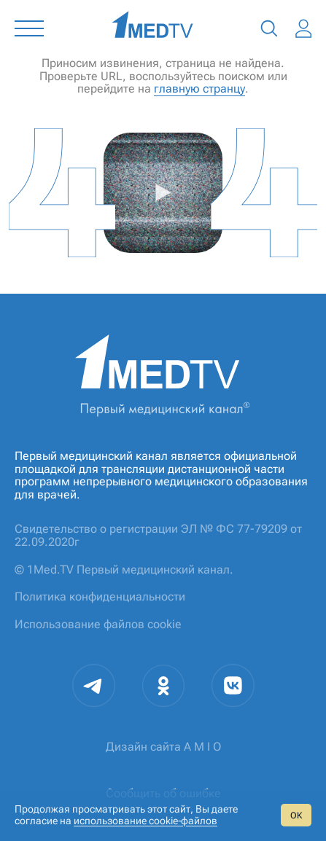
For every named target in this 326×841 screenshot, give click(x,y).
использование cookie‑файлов (145, 820)
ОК (296, 815)
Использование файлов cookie (98, 624)
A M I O (202, 747)
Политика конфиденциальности (100, 596)
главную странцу (199, 88)
